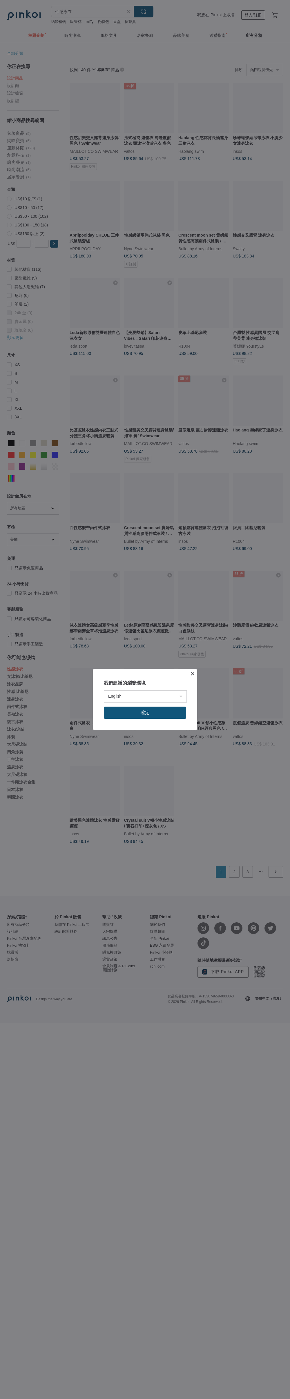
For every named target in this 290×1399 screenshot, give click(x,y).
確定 (145, 712)
